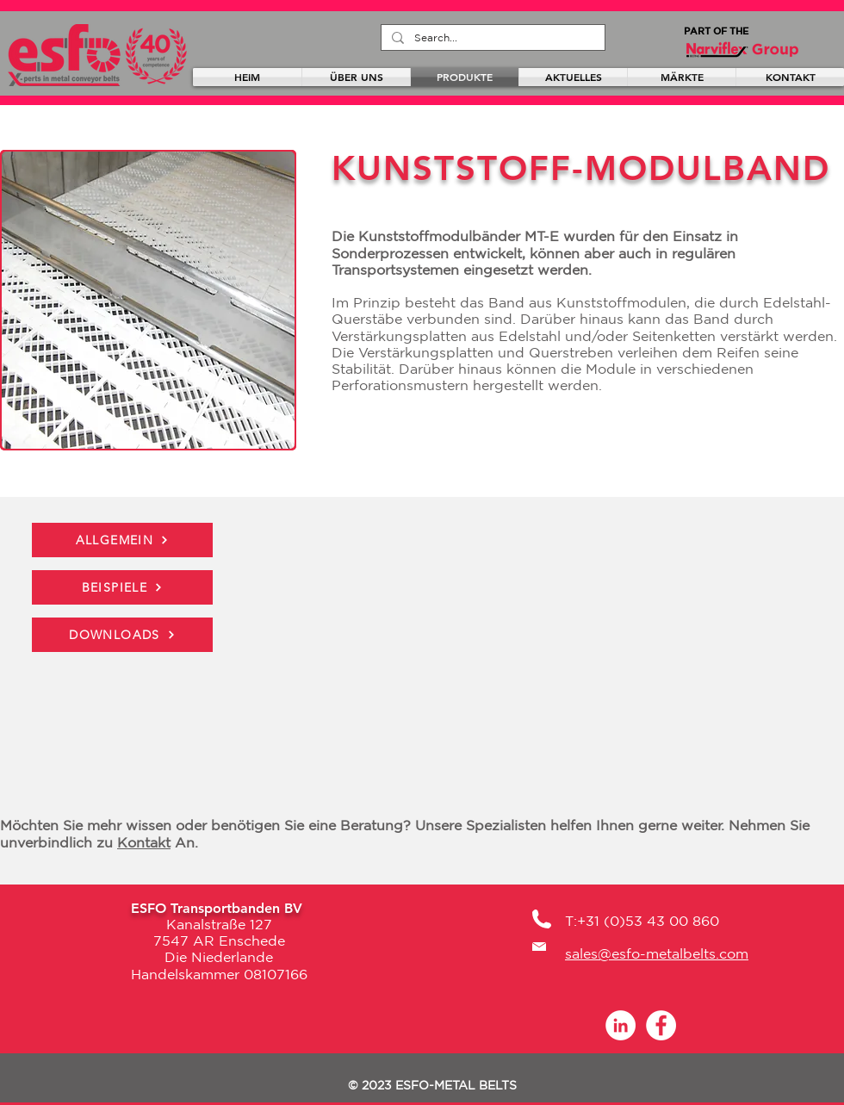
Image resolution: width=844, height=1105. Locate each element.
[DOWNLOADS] (122, 635)
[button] (148, 300)
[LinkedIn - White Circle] (620, 1025)
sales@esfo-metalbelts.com (656, 953)
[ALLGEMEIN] (122, 540)
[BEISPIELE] (122, 587)
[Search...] (491, 38)
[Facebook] (661, 1025)
